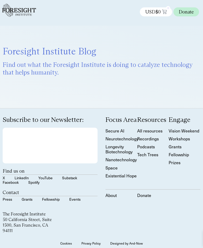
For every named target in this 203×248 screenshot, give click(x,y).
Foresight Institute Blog (49, 51)
